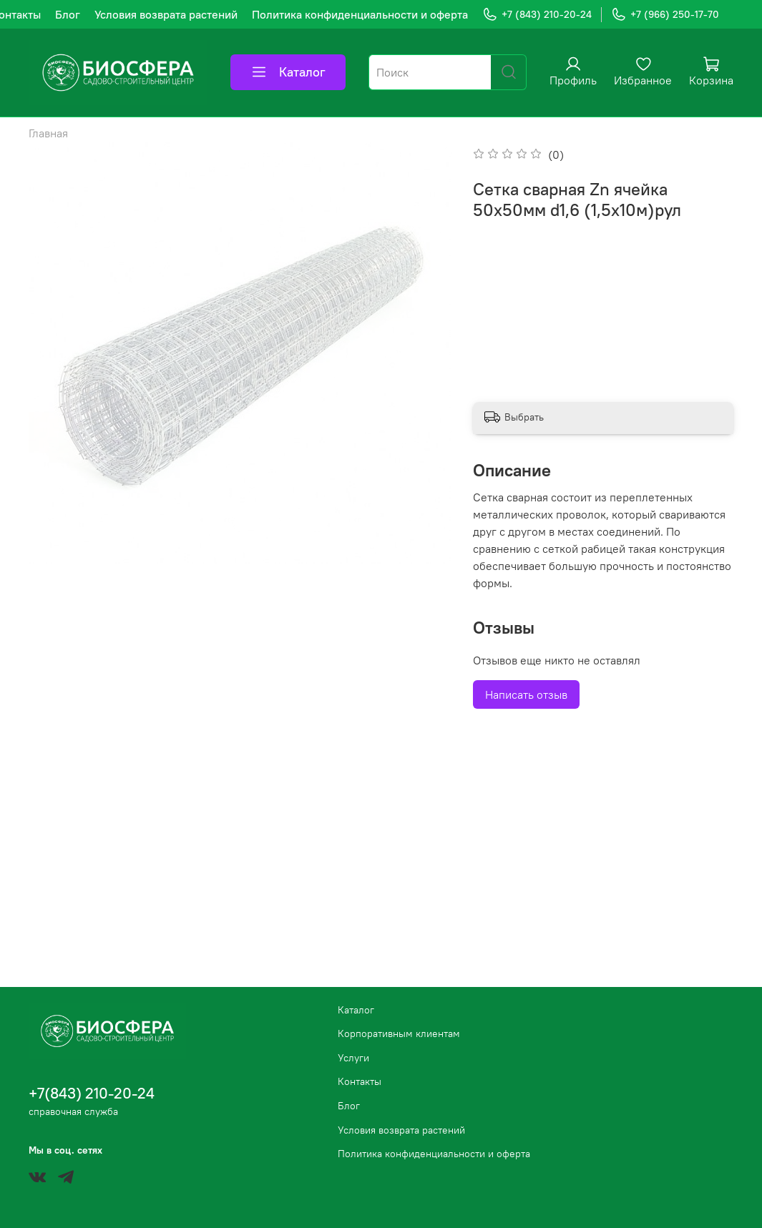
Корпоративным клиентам (399, 1033)
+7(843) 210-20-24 (92, 1093)
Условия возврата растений (166, 14)
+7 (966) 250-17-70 (665, 14)
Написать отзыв (526, 694)
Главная (48, 133)
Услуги (353, 1057)
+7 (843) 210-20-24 (537, 14)
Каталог (288, 72)
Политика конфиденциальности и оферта (360, 14)
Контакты (359, 1081)
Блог (67, 14)
